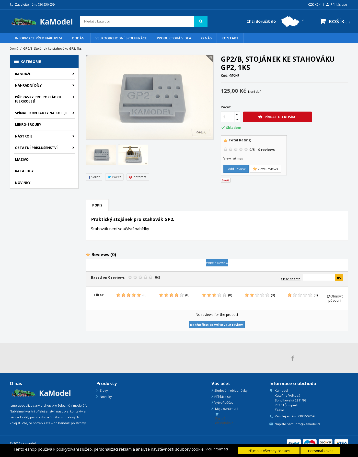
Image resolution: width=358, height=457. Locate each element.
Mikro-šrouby (28, 124)
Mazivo (22, 159)
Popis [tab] (97, 205)
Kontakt (230, 38)
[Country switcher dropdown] (275, 21)
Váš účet (220, 383)
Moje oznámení (226, 408)
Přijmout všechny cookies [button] (269, 450)
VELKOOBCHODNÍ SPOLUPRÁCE (121, 38)
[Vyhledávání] (144, 21)
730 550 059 (46, 4)
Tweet (114, 177)
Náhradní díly (28, 85)
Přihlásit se (222, 396)
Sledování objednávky (231, 390)
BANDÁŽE (23, 73)
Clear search (290, 279)
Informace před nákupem (38, 38)
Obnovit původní (335, 298)
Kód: (224, 75)
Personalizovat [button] (320, 450)
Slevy (103, 390)
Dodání (78, 38)
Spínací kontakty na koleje (41, 113)
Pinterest (137, 177)
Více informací (217, 449)
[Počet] (227, 117)
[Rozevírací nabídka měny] (315, 4)
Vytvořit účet (223, 402)
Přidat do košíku (277, 116)
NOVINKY (22, 182)
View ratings (233, 158)
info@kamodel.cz (308, 424)
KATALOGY (24, 171)
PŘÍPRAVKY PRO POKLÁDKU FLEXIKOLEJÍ (38, 99)
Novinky (105, 396)
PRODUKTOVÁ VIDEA (174, 38)
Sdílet (94, 177)
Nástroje (24, 136)
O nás (206, 38)
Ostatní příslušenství (36, 147)
